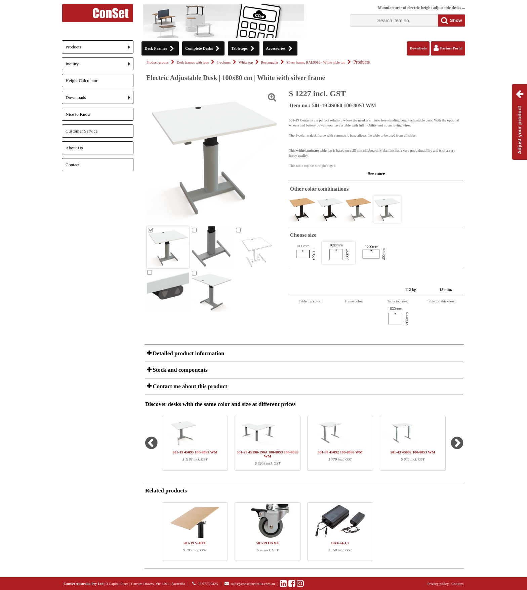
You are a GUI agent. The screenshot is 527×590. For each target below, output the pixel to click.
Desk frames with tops (193, 62)
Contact (72, 164)
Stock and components (179, 370)
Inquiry (99, 65)
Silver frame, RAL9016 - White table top (315, 62)
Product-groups (158, 62)
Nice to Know (78, 114)
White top (246, 62)
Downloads (99, 99)
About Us (74, 147)
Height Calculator (81, 80)
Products (99, 48)
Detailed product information (187, 353)
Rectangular (269, 62)
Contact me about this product (189, 386)
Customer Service (81, 131)
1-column (224, 62)
